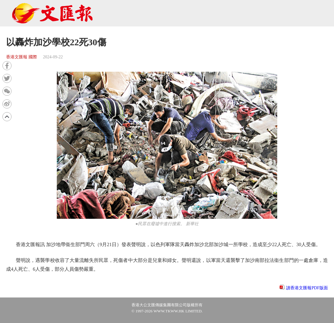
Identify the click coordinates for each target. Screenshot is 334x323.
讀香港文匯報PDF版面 (307, 288)
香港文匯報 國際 (21, 57)
